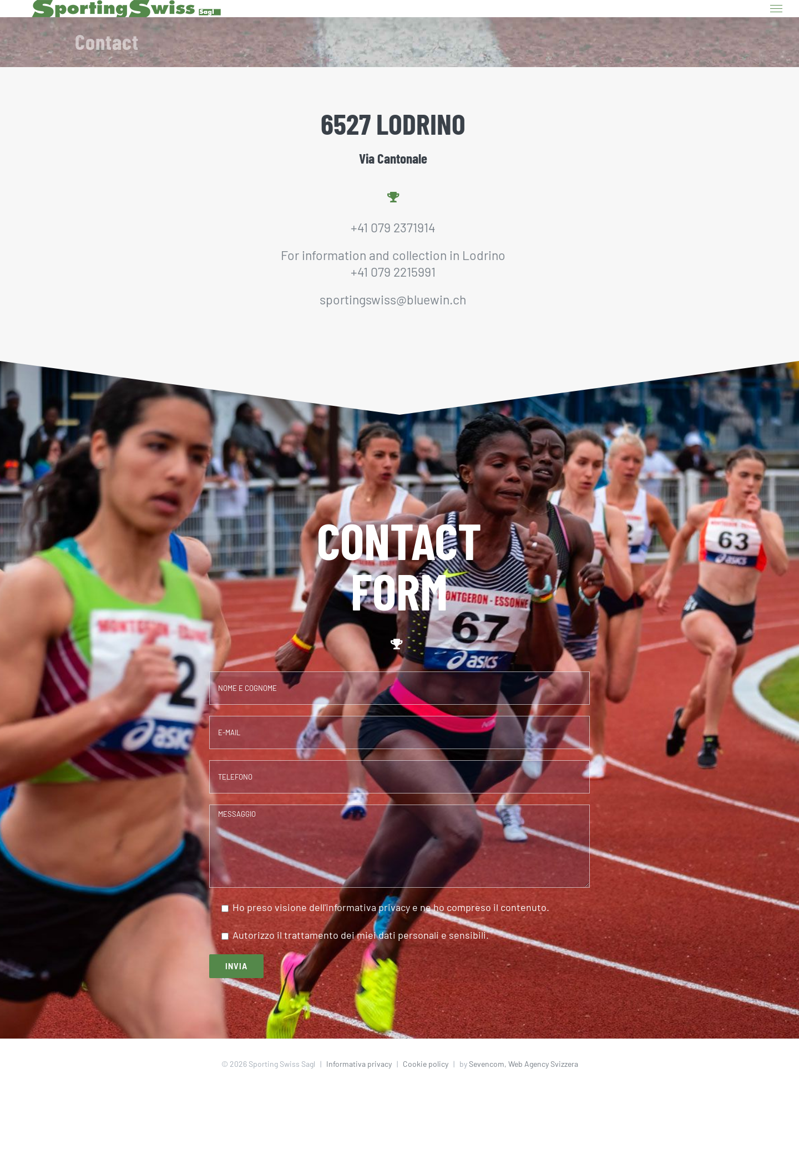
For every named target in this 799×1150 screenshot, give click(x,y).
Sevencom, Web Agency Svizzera (523, 1063)
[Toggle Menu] (776, 9)
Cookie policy (425, 1063)
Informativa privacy (359, 1063)
